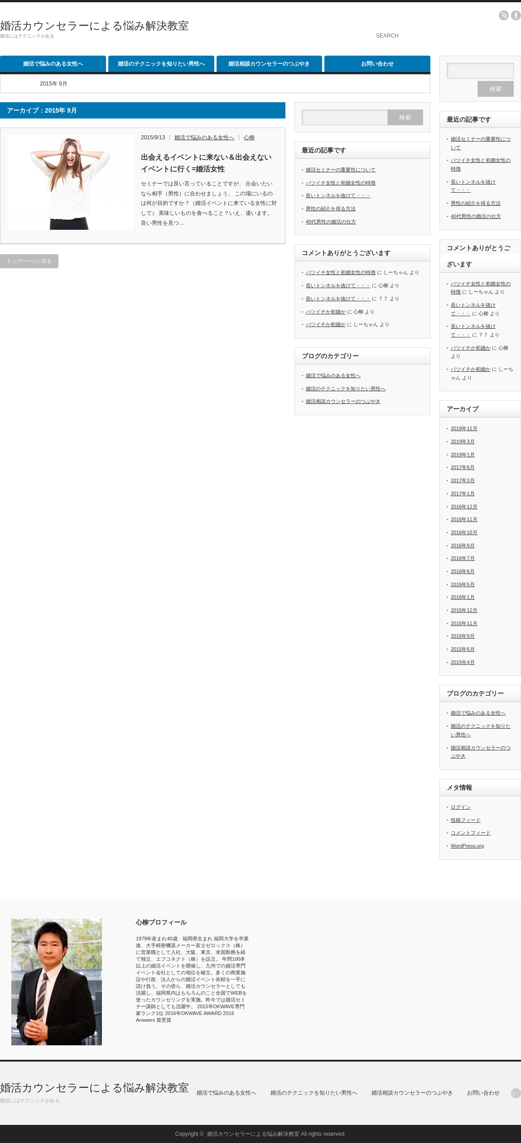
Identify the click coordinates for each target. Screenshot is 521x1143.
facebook (516, 15)
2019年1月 (463, 454)
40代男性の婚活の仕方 (331, 221)
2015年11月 (464, 623)
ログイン (461, 807)
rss (504, 15)
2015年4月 (463, 662)
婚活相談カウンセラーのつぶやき (269, 64)
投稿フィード (466, 820)
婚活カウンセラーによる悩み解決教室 (94, 25)
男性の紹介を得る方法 (331, 208)
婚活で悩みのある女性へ (53, 64)
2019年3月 (463, 441)
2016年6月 (463, 571)
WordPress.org (467, 846)
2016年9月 (463, 545)
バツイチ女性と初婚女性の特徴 (341, 182)
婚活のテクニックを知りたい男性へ (161, 64)
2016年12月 (464, 506)
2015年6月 (463, 649)
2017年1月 (463, 493)
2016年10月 (464, 532)
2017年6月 (463, 467)
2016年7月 (463, 558)
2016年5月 (463, 584)
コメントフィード (471, 832)
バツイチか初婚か (326, 311)
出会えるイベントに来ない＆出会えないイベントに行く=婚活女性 (206, 163)
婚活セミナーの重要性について (341, 169)
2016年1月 (463, 597)
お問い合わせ (377, 64)
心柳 (249, 137)
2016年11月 (464, 519)
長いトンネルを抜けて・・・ (338, 195)
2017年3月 (463, 480)
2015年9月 (463, 636)
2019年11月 (464, 428)
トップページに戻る (29, 261)
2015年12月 (464, 610)
